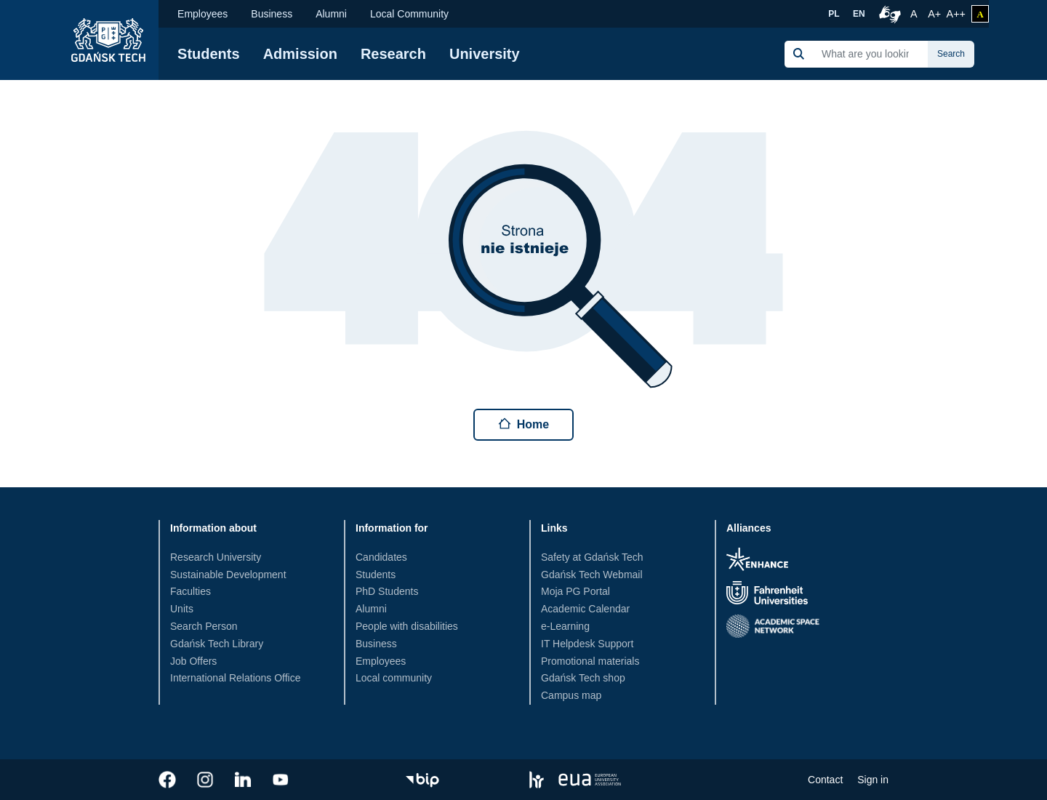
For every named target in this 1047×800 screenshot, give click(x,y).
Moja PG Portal (575, 591)
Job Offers (193, 661)
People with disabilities (407, 626)
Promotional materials (590, 661)
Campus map (571, 695)
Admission (300, 54)
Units (181, 609)
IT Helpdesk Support (587, 643)
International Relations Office (235, 678)
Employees (202, 14)
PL (833, 14)
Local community (394, 678)
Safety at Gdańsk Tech (592, 557)
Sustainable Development (228, 574)
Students (208, 54)
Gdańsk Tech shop (583, 678)
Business (271, 14)
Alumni (331, 14)
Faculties (190, 591)
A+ (935, 12)
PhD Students (387, 591)
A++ (956, 12)
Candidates (381, 557)
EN (859, 14)
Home (523, 424)
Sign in (872, 779)
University (484, 54)
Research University (215, 557)
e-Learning (565, 626)
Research (393, 54)
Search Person (204, 626)
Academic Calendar (585, 609)
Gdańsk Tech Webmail (592, 574)
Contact (825, 779)
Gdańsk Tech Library (216, 643)
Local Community (409, 14)
